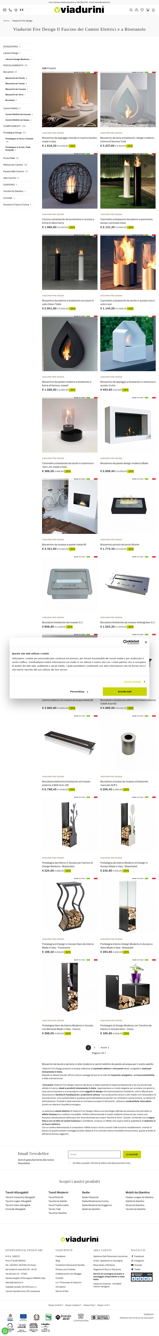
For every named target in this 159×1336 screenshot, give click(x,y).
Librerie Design (12, 53)
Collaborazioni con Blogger (69, 1274)
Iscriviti (132, 1154)
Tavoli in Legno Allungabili (18, 1201)
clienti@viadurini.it (14, 1282)
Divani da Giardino (135, 1205)
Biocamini (10, 72)
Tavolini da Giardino (14, 191)
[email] (94, 1154)
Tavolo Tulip (54, 1209)
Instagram (137, 1261)
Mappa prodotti (55, 1305)
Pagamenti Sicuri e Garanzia (107, 1269)
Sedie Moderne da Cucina (95, 1201)
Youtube (136, 1265)
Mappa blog (89, 1305)
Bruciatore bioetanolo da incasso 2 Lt (62, 622)
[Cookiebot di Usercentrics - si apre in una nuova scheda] (125, 642)
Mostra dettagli (132, 681)
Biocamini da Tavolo (16, 83)
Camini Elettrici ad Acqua (18, 120)
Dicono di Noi (62, 1291)
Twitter (136, 1269)
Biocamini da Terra (15, 94)
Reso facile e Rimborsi (104, 1265)
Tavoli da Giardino (57, 1213)
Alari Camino (11, 178)
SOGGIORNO (11, 46)
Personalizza (79, 691)
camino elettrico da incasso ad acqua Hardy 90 (67, 700)
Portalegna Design (14, 132)
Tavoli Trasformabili (58, 1205)
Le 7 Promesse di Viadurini (68, 1282)
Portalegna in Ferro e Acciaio (19, 140)
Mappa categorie (72, 1305)
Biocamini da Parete (16, 78)
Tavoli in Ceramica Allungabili (20, 1197)
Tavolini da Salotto (57, 1201)
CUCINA (9, 198)
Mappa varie (103, 1305)
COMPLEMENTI (14, 126)
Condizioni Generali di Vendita (70, 1265)
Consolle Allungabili (15, 1209)
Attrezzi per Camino (15, 164)
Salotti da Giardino (135, 1201)
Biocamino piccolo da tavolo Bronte (119, 544)
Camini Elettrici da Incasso (19, 114)
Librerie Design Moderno (18, 59)
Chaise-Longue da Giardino (140, 1197)
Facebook (137, 1256)
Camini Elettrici (12, 108)
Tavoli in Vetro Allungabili (17, 1205)
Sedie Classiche (90, 1197)
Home (6, 21)
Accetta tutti (125, 691)
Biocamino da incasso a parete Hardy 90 (64, 544)
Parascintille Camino (15, 171)
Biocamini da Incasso (16, 89)
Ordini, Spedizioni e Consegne (108, 1261)
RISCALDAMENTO (15, 65)
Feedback (60, 1256)
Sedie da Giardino (91, 1209)
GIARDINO (10, 184)
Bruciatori (11, 100)
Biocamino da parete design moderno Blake (124, 463)
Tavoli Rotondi (55, 1197)
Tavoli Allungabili (16, 1192)
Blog (58, 1261)
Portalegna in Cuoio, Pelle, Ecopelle (18, 149)
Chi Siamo (61, 1287)
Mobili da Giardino (138, 1192)
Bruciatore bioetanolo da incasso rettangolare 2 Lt (127, 622)
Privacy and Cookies (65, 1269)
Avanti (105, 1047)
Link (128, 1163)
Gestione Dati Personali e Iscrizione (110, 1256)
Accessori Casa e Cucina (17, 204)
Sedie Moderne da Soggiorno (97, 1205)
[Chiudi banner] (146, 642)
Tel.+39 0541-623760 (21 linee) (20, 1265)
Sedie (86, 1192)
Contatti (59, 1278)
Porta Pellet (11, 158)
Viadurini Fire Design (22, 21)
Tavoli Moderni (58, 1192)
